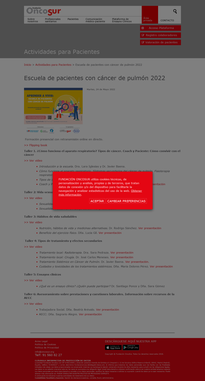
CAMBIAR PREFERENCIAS (126, 201)
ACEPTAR (97, 201)
